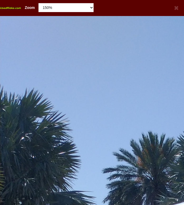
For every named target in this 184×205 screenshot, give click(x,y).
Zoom (17, 8)
